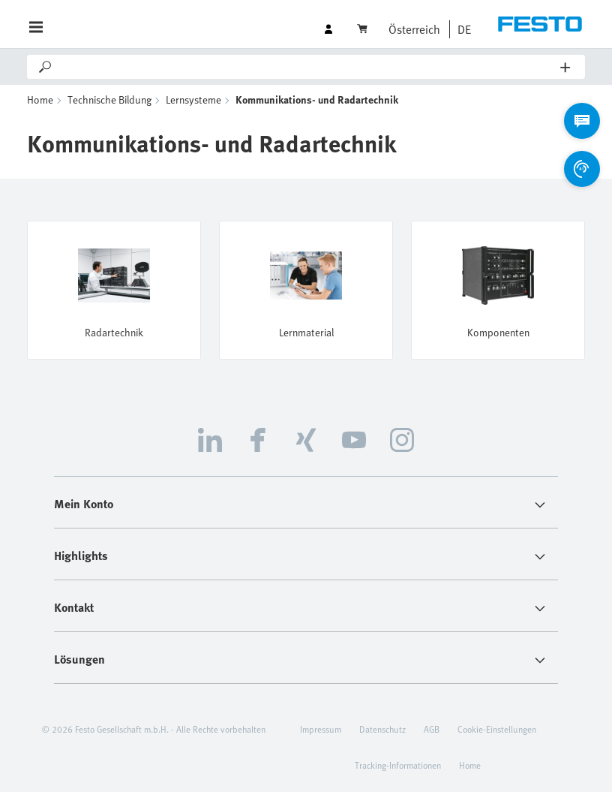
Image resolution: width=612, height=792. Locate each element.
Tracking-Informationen (398, 765)
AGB (432, 729)
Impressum (320, 729)
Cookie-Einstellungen (497, 729)
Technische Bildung (110, 99)
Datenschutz (382, 729)
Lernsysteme (193, 99)
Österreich (414, 29)
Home (40, 99)
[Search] (307, 67)
